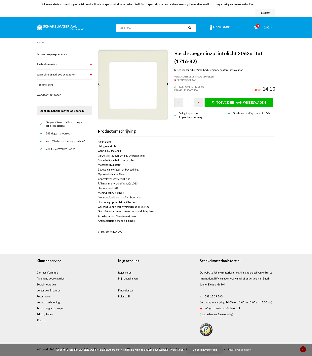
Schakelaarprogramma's (52, 54)
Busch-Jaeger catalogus (50, 308)
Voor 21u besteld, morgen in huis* (65, 141)
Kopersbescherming (48, 302)
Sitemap (41, 320)
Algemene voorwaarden (50, 278)
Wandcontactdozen (49, 94)
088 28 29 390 (213, 296)
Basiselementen (47, 64)
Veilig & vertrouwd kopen (60, 148)
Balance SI (124, 296)
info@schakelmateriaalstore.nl (222, 308)
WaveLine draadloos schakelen (56, 74)
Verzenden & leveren (48, 290)
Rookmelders (45, 84)
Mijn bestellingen (128, 278)
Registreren (125, 272)
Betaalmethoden (46, 284)
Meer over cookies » (240, 349)
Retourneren (44, 296)
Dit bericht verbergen (205, 349)
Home (40, 42)
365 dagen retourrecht (59, 133)
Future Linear (125, 290)
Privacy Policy (45, 314)
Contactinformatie (47, 272)
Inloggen (265, 12)
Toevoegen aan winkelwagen (239, 102)
